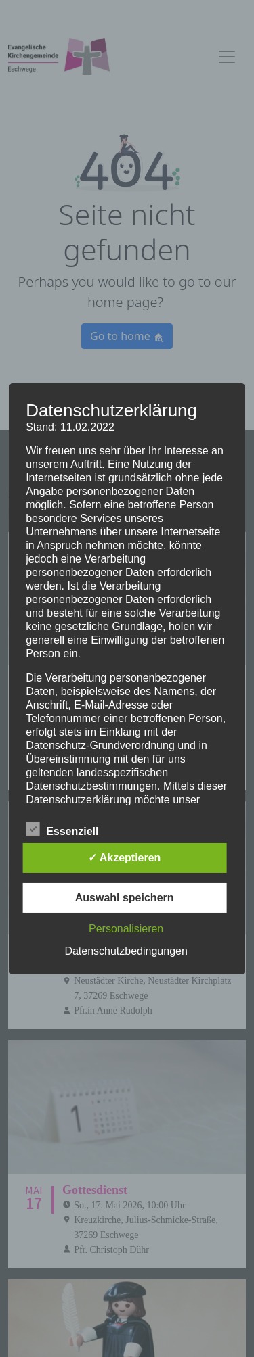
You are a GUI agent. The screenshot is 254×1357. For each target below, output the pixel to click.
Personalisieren (126, 928)
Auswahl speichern (124, 897)
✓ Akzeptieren (124, 857)
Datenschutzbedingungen (125, 951)
